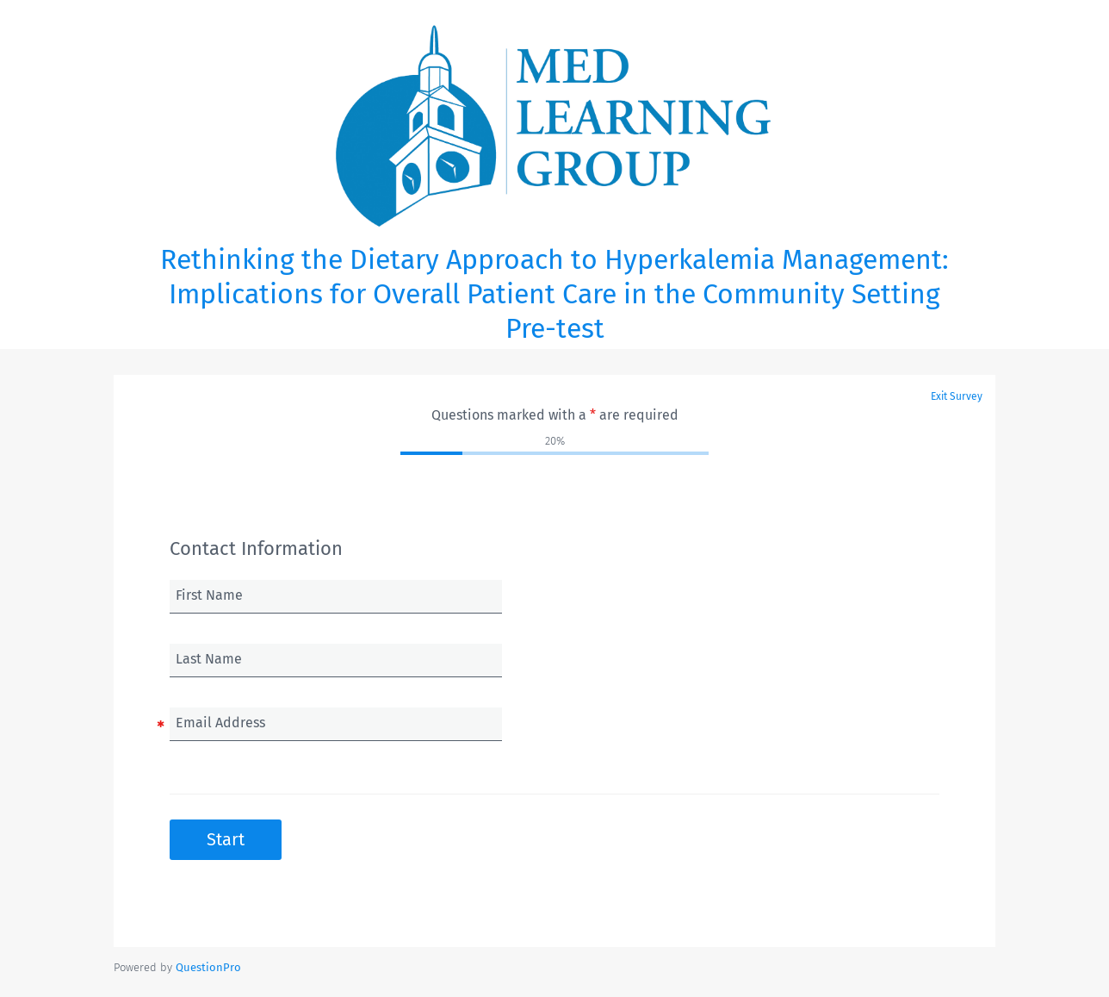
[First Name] (336, 596)
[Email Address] (336, 723)
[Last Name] (336, 660)
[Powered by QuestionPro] (208, 967)
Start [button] (226, 839)
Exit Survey (956, 396)
